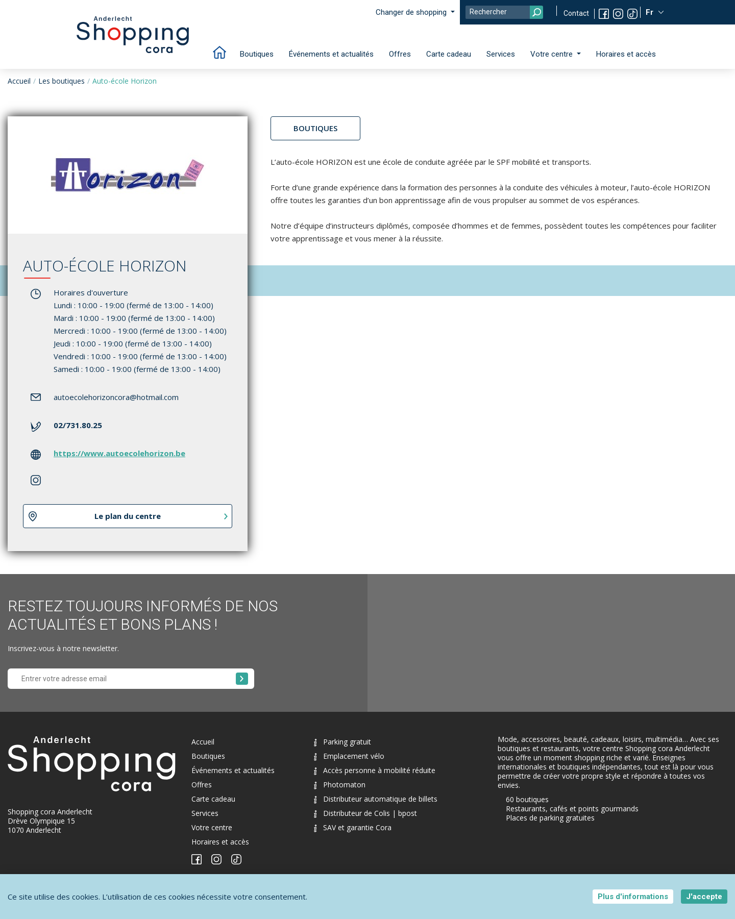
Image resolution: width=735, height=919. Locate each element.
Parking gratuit (342, 742)
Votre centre (211, 827)
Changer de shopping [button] (412, 12)
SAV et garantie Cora (352, 827)
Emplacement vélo (349, 756)
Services (500, 54)
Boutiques (257, 54)
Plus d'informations (633, 896)
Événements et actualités (331, 54)
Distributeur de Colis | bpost (365, 813)
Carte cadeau (448, 54)
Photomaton (339, 784)
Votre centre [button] (552, 54)
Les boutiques (61, 81)
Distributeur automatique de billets (375, 799)
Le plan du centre (127, 516)
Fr (650, 12)
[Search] (504, 12)
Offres (400, 54)
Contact (576, 13)
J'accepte (704, 896)
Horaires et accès (626, 54)
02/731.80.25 (78, 425)
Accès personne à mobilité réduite (374, 770)
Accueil (19, 81)
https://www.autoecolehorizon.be (119, 453)
